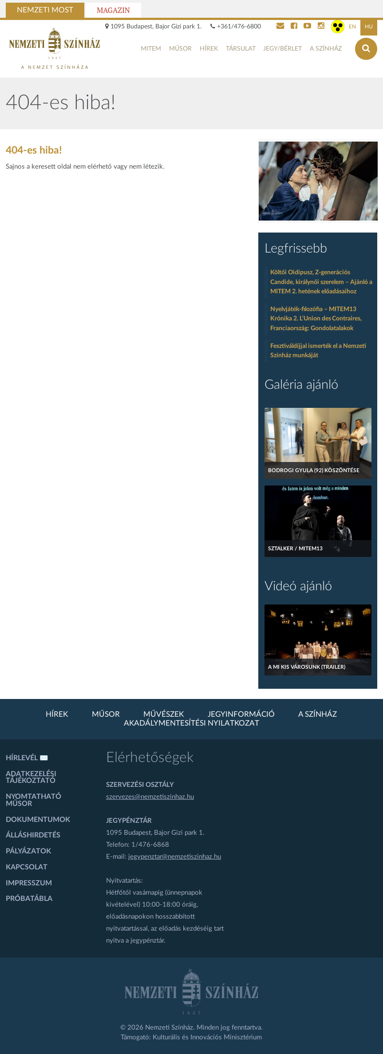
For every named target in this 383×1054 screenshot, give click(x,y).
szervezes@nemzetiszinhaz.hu (150, 796)
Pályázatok (28, 851)
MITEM (151, 49)
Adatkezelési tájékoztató (31, 777)
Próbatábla (29, 898)
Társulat (241, 49)
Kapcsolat (26, 867)
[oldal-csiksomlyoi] (318, 181)
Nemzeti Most (45, 10)
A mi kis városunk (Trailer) (306, 667)
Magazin (113, 10)
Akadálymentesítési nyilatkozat (191, 723)
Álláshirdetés (33, 835)
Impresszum (29, 883)
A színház (326, 49)
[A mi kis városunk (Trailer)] (318, 640)
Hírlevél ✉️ (27, 758)
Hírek (209, 49)
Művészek (163, 714)
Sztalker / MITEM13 (295, 548)
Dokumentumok (38, 819)
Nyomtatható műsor (33, 800)
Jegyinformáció (241, 714)
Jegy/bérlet (282, 49)
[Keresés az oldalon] (366, 49)
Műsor (180, 49)
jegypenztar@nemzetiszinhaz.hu (174, 856)
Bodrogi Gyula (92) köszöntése (313, 470)
